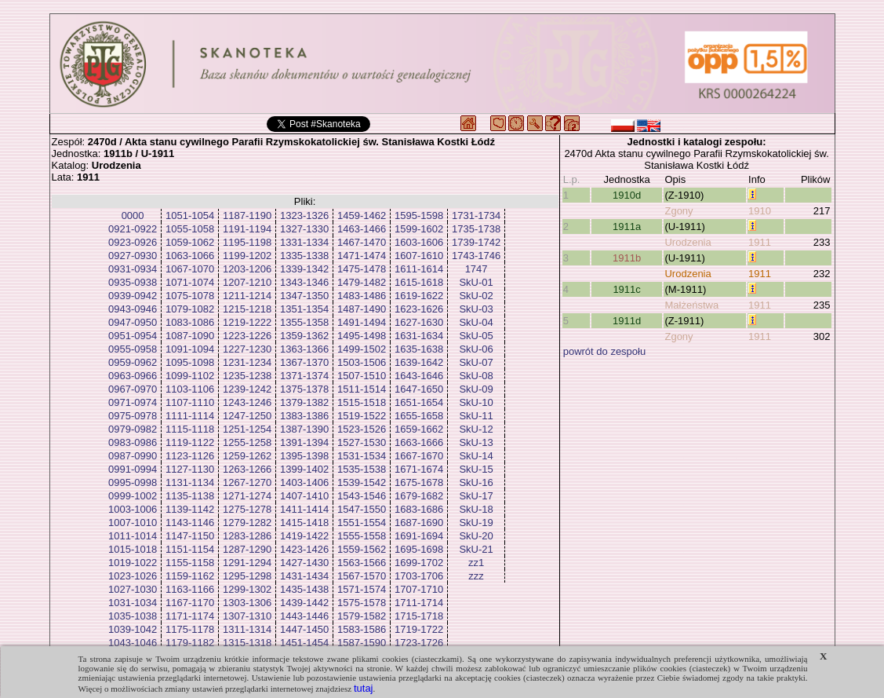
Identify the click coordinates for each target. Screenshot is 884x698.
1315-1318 (247, 643)
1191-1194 (247, 229)
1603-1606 (419, 242)
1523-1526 (361, 429)
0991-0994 (132, 469)
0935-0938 (132, 282)
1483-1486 (361, 295)
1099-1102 (190, 376)
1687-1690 (419, 522)
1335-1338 (304, 255)
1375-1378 (304, 389)
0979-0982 (132, 429)
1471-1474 (361, 255)
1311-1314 (247, 629)
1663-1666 (419, 442)
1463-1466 (361, 229)
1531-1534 (361, 456)
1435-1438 (304, 589)
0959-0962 (132, 362)
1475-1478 (361, 269)
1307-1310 (247, 616)
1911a (627, 226)
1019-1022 (132, 562)
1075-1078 (190, 295)
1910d (627, 195)
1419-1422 (304, 536)
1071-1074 (190, 282)
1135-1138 (190, 496)
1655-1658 (419, 416)
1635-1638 (419, 349)
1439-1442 (304, 602)
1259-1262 (247, 456)
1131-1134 (190, 482)
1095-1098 (190, 362)
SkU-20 (476, 536)
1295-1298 (247, 576)
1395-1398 (304, 456)
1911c (626, 289)
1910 (759, 211)
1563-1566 (361, 562)
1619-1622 (419, 295)
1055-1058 (190, 229)
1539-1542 (361, 482)
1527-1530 (361, 442)
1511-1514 (361, 389)
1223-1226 (247, 336)
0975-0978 (132, 416)
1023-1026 (132, 576)
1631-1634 (419, 336)
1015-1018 (132, 549)
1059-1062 (190, 242)
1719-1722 (419, 629)
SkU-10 (476, 402)
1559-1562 (361, 549)
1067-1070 (190, 269)
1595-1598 (419, 215)
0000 (133, 215)
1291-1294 (247, 562)
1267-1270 (247, 482)
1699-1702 (419, 562)
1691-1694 (419, 536)
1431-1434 (304, 576)
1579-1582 (361, 616)
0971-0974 (132, 402)
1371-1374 (304, 376)
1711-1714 (419, 602)
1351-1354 (304, 309)
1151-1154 (190, 549)
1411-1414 (304, 509)
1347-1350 (304, 295)
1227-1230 (247, 349)
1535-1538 (361, 469)
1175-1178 (190, 629)
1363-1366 (304, 349)
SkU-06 (476, 349)
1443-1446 (304, 616)
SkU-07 (476, 362)
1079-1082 (190, 309)
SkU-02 (476, 295)
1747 (476, 269)
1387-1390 (304, 429)
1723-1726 (419, 643)
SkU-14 (476, 456)
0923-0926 (132, 242)
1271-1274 (247, 496)
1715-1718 (419, 616)
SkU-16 (476, 482)
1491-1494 (361, 322)
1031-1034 (132, 602)
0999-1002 (132, 496)
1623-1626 (419, 309)
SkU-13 (476, 442)
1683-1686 (419, 509)
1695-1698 (419, 549)
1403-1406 (304, 482)
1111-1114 (190, 416)
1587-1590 (361, 643)
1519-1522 (361, 416)
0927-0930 (132, 255)
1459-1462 (361, 215)
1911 (759, 242)
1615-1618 (419, 282)
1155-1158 (190, 562)
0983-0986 (132, 442)
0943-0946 (132, 309)
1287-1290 (247, 549)
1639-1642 (419, 362)
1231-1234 (247, 362)
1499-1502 (361, 349)
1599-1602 (419, 229)
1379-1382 (304, 402)
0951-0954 (132, 336)
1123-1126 (190, 456)
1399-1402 (304, 469)
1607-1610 (419, 255)
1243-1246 (247, 402)
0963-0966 (132, 376)
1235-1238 (247, 376)
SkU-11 (476, 416)
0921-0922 (132, 229)
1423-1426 (304, 549)
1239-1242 (247, 389)
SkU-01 (476, 282)
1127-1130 (190, 469)
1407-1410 (304, 496)
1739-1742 (476, 242)
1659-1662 (419, 429)
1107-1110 (190, 402)
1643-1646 (419, 376)
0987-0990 (132, 456)
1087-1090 (190, 336)
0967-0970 (132, 389)
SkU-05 (476, 336)
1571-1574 (361, 589)
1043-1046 (132, 643)
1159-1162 (190, 576)
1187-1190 (247, 215)
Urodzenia (687, 242)
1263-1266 (247, 469)
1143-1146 (190, 522)
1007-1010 (132, 522)
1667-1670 (419, 456)
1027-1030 (132, 589)
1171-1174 (190, 616)
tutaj (363, 688)
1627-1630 (419, 322)
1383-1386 (304, 416)
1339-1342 (304, 269)
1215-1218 (247, 309)
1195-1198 (247, 242)
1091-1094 (190, 349)
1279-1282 (247, 522)
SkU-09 (476, 389)
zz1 (476, 562)
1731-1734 (476, 215)
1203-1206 (247, 269)
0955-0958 (132, 349)
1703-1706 (419, 576)
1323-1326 (304, 215)
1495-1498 (361, 336)
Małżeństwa (691, 305)
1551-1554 (361, 522)
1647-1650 (419, 389)
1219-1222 (247, 322)
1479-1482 (361, 282)
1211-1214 (247, 295)
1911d (627, 321)
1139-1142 (190, 509)
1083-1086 (190, 322)
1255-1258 (247, 442)
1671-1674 (419, 469)
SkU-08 (476, 376)
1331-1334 (304, 242)
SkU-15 (476, 469)
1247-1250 (247, 416)
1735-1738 (476, 229)
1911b (627, 258)
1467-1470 (361, 242)
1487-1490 (361, 309)
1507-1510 (361, 376)
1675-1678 (419, 482)
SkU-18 (476, 509)
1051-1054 (190, 215)
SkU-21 (476, 549)
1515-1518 (361, 402)
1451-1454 (304, 643)
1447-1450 (304, 629)
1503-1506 (361, 362)
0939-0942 (132, 295)
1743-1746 (476, 255)
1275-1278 (247, 509)
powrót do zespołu (604, 351)
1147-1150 (190, 536)
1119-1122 (190, 442)
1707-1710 (419, 589)
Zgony (678, 211)
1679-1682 (419, 496)
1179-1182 (190, 643)
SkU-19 (476, 522)
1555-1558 (361, 536)
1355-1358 (304, 322)
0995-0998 (132, 482)
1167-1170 (190, 602)
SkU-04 (476, 322)
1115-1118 (190, 429)
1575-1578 (361, 602)
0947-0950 (132, 322)
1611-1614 (419, 269)
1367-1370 (304, 362)
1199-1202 (247, 255)
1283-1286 (247, 536)
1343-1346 (304, 282)
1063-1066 (190, 255)
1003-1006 (132, 509)
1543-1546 (361, 496)
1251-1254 (247, 429)
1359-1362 (304, 336)
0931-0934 (132, 269)
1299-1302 (247, 589)
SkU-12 (476, 429)
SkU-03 (476, 309)
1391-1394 (304, 442)
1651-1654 (419, 402)
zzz (476, 576)
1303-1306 (247, 602)
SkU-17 (476, 496)
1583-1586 (361, 629)
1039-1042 (132, 629)
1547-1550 (361, 509)
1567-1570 (361, 576)
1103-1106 (190, 389)
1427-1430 (304, 562)
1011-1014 (132, 536)
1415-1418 (304, 522)
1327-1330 (304, 229)
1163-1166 (190, 589)
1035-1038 (132, 616)
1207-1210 (247, 282)
